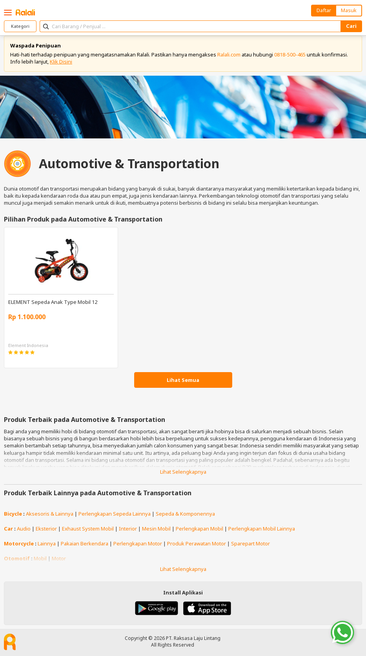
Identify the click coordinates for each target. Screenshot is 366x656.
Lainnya (47, 543)
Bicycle (13, 513)
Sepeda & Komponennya (185, 513)
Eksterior (46, 528)
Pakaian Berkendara (84, 543)
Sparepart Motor (250, 543)
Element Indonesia (28, 345)
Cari (351, 25)
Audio (24, 528)
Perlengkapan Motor (137, 543)
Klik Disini (61, 61)
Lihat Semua (183, 379)
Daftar (324, 10)
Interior (128, 528)
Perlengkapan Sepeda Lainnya (114, 513)
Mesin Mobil (156, 528)
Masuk (349, 10)
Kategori (20, 26)
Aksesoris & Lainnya (49, 513)
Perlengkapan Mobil (199, 528)
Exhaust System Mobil (88, 528)
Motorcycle (19, 543)
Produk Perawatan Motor (196, 543)
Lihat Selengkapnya (183, 471)
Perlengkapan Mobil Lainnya (261, 528)
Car (8, 528)
